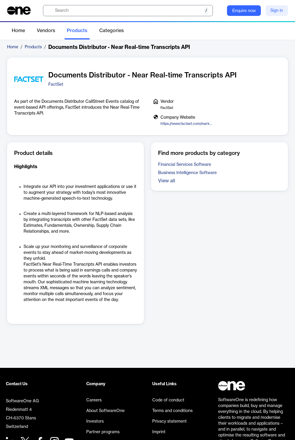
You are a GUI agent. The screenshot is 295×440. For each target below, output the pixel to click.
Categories (111, 30)
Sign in (276, 11)
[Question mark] (219, 10)
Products (77, 30)
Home (18, 30)
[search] (128, 10)
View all (166, 180)
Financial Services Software (184, 165)
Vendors (46, 30)
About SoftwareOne (105, 411)
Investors (95, 421)
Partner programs (103, 432)
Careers (94, 400)
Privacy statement (169, 421)
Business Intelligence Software (187, 173)
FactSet (55, 84)
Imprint (158, 432)
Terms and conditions (172, 411)
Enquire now (244, 11)
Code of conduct (168, 400)
